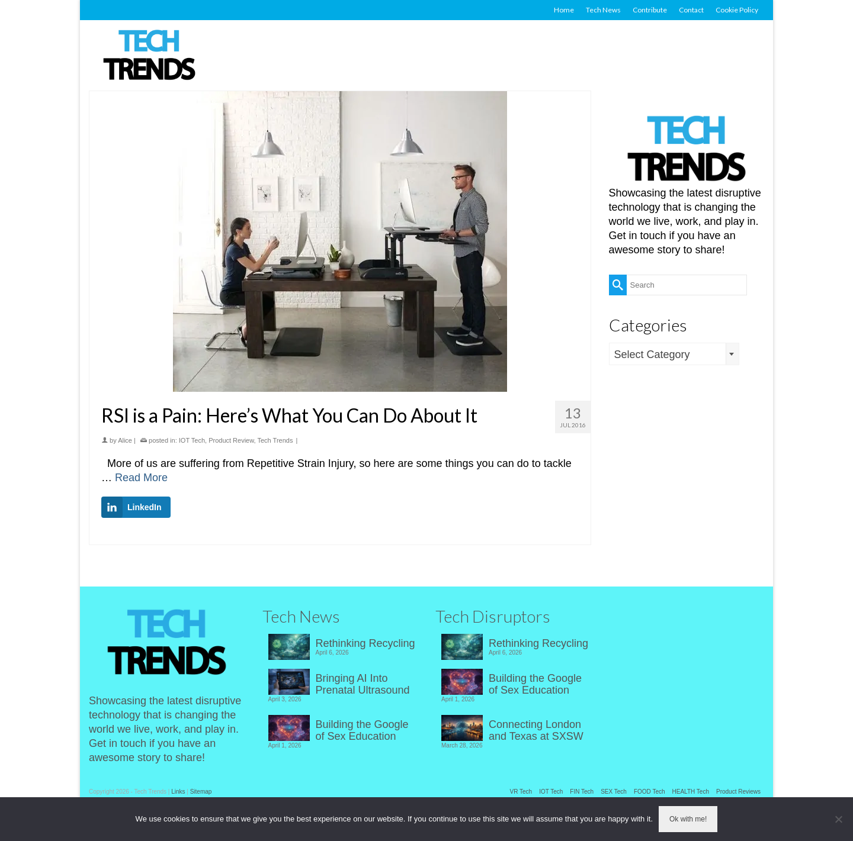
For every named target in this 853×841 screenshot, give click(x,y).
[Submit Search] (618, 285)
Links (178, 791)
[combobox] (674, 354)
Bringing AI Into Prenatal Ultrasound (363, 684)
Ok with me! (688, 819)
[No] (838, 819)
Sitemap (201, 791)
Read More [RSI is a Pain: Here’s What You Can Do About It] (141, 478)
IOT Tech (192, 440)
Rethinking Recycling (365, 643)
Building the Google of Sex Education (362, 730)
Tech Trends (275, 440)
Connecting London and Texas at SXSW (536, 730)
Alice (125, 440)
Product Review (231, 440)
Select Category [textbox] (652, 354)
